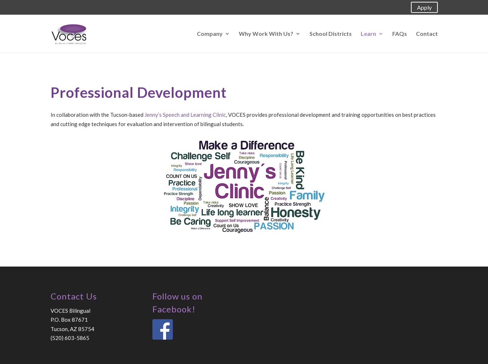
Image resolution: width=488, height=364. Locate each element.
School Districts (330, 34)
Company (210, 34)
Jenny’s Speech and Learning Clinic (185, 114)
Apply (424, 7)
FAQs (399, 34)
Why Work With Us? (266, 34)
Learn (368, 34)
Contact (427, 34)
